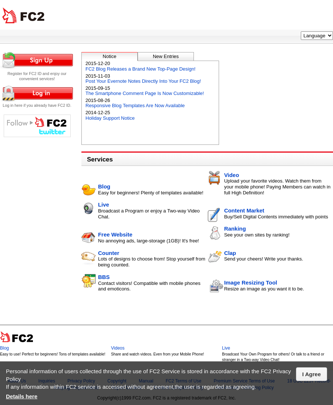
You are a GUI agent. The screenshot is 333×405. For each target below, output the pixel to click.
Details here (21, 396)
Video (231, 175)
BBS (104, 277)
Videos (117, 348)
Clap (230, 253)
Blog (104, 186)
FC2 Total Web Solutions (23, 15)
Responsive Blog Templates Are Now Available (135, 105)
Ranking (235, 228)
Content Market (244, 210)
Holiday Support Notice (110, 118)
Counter (108, 253)
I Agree (311, 374)
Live (103, 204)
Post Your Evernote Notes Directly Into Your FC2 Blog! (143, 81)
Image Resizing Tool (250, 282)
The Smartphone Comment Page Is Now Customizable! (144, 93)
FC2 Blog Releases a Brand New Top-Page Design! (140, 69)
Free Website (115, 234)
